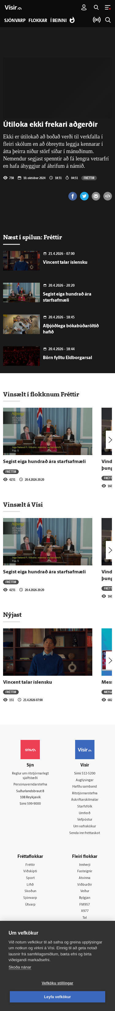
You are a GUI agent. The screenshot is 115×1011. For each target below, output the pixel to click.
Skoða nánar (20, 967)
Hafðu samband (84, 787)
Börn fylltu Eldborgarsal (67, 358)
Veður (84, 891)
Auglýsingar (85, 780)
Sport (30, 878)
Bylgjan (84, 898)
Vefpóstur (84, 820)
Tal (84, 918)
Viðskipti (30, 871)
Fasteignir (84, 871)
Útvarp (30, 904)
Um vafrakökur (84, 826)
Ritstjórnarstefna (85, 793)
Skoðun (30, 891)
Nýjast (12, 614)
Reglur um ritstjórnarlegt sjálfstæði (30, 776)
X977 (85, 911)
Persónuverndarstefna (30, 784)
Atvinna (84, 878)
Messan (109, 691)
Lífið (30, 885)
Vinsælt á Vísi (23, 504)
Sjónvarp (30, 898)
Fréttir (89, 177)
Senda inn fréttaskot (84, 833)
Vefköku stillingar (57, 983)
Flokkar (38, 21)
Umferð (84, 813)
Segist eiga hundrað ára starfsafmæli (44, 461)
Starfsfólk (84, 806)
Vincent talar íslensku (65, 262)
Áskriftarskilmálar (84, 800)
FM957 (84, 904)
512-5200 (88, 773)
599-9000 (34, 804)
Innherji (84, 865)
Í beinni (58, 21)
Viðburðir (84, 885)
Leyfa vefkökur (57, 997)
